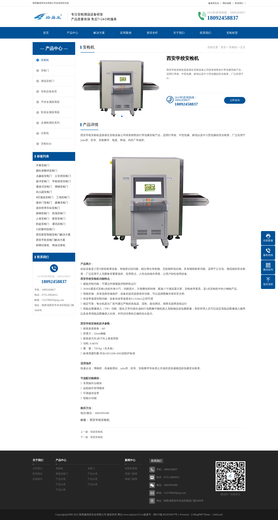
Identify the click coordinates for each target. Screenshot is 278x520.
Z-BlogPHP (197, 514)
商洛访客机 (58, 245)
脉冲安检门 (42, 181)
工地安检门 (63, 197)
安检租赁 (232, 32)
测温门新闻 (131, 479)
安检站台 (46, 144)
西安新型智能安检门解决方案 (53, 234)
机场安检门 (58, 213)
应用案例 (125, 32)
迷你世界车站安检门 (48, 208)
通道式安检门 (44, 186)
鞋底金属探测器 (50, 112)
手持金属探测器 (50, 102)
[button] (122, 116)
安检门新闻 (131, 473)
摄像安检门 (61, 202)
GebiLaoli (218, 514)
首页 (46, 32)
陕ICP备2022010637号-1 (166, 514)
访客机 (45, 133)
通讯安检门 (58, 224)
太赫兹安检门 (44, 176)
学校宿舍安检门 (61, 181)
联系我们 (239, 3)
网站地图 (227, 3)
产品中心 (72, 32)
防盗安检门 (42, 224)
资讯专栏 (152, 32)
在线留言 (38, 479)
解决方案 (99, 32)
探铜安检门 (42, 213)
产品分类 (93, 473)
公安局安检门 (63, 176)
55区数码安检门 (45, 229)
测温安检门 (47, 81)
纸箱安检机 (96, 431)
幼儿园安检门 (44, 192)
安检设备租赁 (49, 91)
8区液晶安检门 (44, 197)
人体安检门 (42, 218)
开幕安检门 (42, 165)
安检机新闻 (131, 468)
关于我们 (179, 32)
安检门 (45, 70)
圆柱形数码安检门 (46, 170)
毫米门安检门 (44, 202)
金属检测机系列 (50, 123)
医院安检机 (96, 437)
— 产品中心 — (54, 48)
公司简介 (38, 468)
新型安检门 (58, 218)
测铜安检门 (61, 186)
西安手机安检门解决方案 (50, 240)
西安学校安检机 (100, 419)
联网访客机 (42, 245)
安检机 (45, 60)
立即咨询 (235, 100)
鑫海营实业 (213, 3)
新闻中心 (130, 460)
